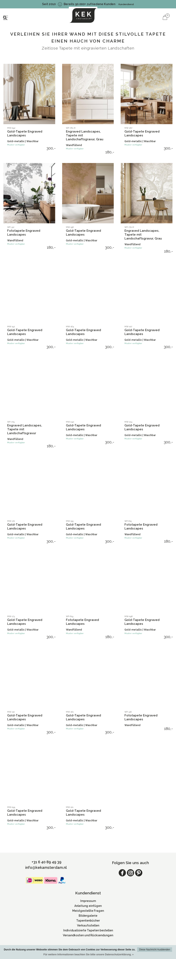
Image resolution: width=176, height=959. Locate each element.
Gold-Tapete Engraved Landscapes (24, 133)
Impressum (88, 901)
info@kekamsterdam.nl (46, 867)
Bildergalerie (88, 915)
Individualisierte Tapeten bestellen (88, 930)
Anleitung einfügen (88, 905)
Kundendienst (126, 4)
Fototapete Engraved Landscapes (23, 232)
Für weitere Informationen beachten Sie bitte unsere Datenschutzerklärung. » (89, 954)
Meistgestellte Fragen (88, 910)
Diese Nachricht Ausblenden (154, 949)
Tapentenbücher (88, 920)
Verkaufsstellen (88, 925)
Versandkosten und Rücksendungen (88, 935)
